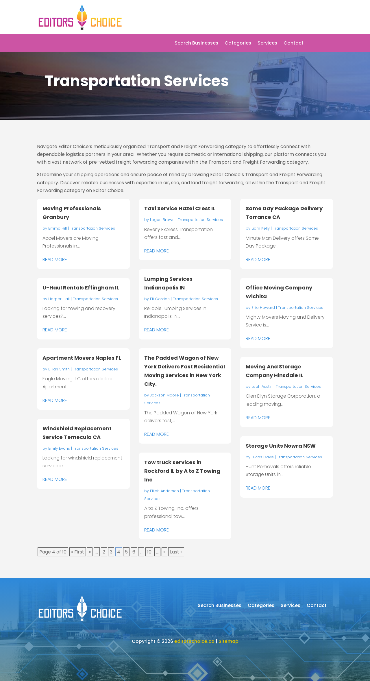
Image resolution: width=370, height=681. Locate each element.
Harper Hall (59, 299)
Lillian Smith (59, 369)
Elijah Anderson (164, 491)
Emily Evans (59, 448)
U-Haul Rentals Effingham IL (80, 287)
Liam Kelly (260, 228)
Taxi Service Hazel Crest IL (179, 208)
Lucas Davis (262, 457)
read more (54, 259)
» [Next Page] (164, 552)
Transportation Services (92, 228)
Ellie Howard (263, 307)
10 (149, 552)
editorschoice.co (194, 641)
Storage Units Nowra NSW (281, 445)
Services (267, 43)
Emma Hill (57, 228)
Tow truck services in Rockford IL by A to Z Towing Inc (182, 471)
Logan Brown (162, 219)
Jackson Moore (164, 395)
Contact (294, 43)
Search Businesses (196, 43)
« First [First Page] (77, 552)
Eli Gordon (160, 299)
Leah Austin (262, 386)
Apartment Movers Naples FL (81, 357)
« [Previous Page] (90, 552)
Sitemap (228, 641)
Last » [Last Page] (176, 552)
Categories (238, 43)
